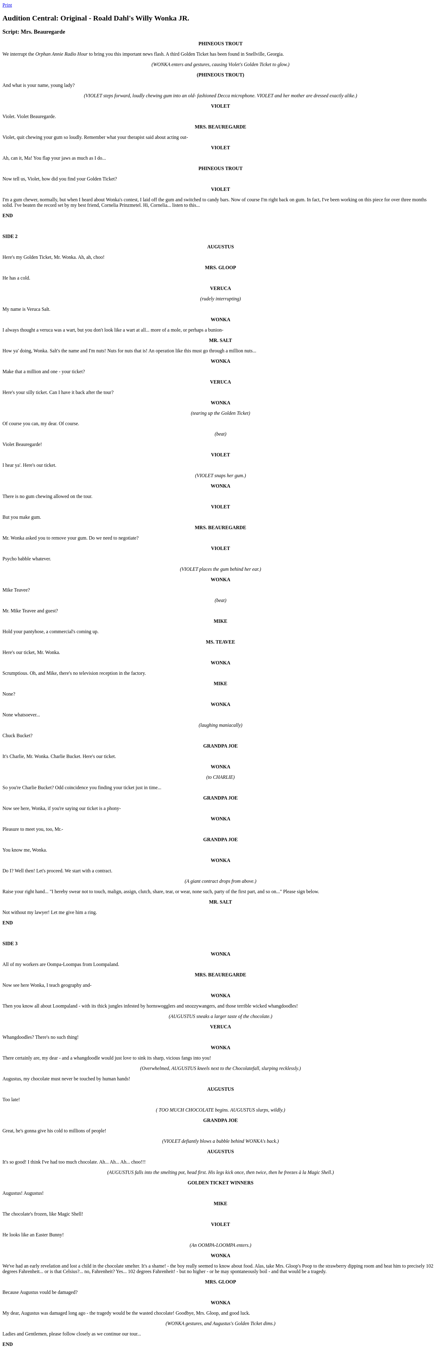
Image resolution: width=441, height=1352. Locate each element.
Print (7, 5)
